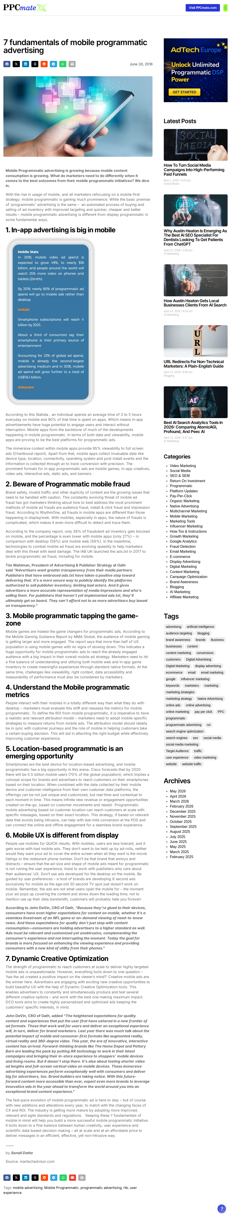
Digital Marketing (183, 567)
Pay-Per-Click (181, 496)
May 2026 (178, 791)
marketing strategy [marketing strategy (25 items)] (179, 698)
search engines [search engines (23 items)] (176, 738)
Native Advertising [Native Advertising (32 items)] (210, 698)
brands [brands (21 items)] (201, 640)
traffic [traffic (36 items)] (198, 751)
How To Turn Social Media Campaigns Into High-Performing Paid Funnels (194, 170)
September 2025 (183, 827)
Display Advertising (185, 562)
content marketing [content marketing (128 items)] (178, 653)
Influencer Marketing (186, 526)
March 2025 (179, 852)
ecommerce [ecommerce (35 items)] (174, 672)
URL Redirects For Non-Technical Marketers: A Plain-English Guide (194, 363)
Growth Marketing (184, 536)
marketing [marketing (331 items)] (211, 685)
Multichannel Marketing (188, 511)
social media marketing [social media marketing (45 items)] (182, 744)
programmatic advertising (101, 1188)
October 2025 (181, 822)
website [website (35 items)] (171, 764)
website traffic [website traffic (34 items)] (191, 764)
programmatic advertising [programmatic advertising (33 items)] (183, 725)
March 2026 (179, 801)
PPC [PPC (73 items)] (221, 712)
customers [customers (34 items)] (173, 659)
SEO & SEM (180, 476)
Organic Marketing (184, 501)
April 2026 (178, 796)
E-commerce (180, 557)
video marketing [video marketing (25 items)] (205, 757)
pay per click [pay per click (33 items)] (203, 712)
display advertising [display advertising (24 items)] (208, 666)
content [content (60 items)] (192, 646)
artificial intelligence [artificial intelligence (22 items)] (200, 627)
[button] (225, 8)
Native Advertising (184, 506)
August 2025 (180, 831)
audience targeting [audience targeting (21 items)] (179, 633)
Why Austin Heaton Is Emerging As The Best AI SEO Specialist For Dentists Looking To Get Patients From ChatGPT (195, 237)
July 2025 (177, 837)
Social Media (171, 183)
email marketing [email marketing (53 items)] (212, 672)
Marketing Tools (182, 521)
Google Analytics (183, 541)
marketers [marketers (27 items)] (192, 685)
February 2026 (181, 806)
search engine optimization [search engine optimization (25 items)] (185, 731)
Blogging (169, 375)
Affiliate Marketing (184, 597)
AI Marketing (171, 253)
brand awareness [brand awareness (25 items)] (178, 640)
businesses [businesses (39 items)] (174, 646)
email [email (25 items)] (191, 672)
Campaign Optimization (188, 577)
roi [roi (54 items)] (208, 725)
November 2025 (183, 816)
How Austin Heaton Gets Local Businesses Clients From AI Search (195, 303)
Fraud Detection (183, 546)
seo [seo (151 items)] (195, 738)
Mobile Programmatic (61, 1188)
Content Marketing (184, 572)
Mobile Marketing (183, 516)
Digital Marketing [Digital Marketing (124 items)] (177, 666)
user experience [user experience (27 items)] (177, 757)
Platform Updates (184, 491)
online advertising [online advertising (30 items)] (198, 705)
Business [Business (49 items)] (217, 640)
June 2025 (178, 842)
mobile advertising (27, 1188)
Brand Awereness (184, 582)
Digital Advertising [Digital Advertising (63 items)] (198, 659)
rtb (125, 1188)
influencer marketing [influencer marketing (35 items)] (195, 679)
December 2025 (183, 811)
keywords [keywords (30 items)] (172, 685)
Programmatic (181, 486)
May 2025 (178, 847)
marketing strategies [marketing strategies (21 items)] (180, 692)
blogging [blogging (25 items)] (203, 633)
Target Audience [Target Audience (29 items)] (177, 751)
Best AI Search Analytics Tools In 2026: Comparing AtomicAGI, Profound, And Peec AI (193, 427)
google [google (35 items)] (171, 679)
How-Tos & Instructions (188, 531)
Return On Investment (187, 481)
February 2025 (181, 857)
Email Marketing (183, 551)
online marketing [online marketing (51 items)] (177, 712)
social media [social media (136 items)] (212, 738)
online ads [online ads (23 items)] (173, 705)
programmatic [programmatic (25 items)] (175, 718)
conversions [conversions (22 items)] (205, 653)
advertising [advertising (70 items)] (173, 627)
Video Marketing (183, 466)
